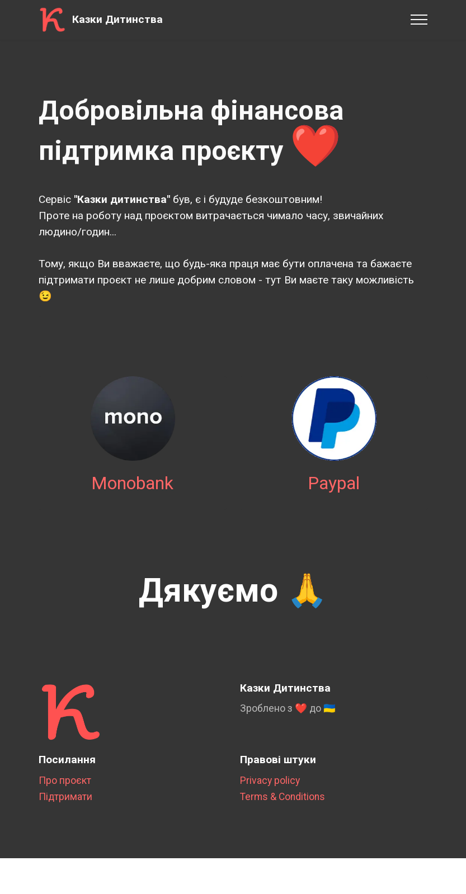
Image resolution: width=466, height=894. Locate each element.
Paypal (334, 493)
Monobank (132, 493)
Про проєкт (65, 790)
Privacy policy (270, 790)
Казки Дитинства (117, 19)
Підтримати (65, 807)
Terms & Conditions (282, 807)
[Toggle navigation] (419, 19)
